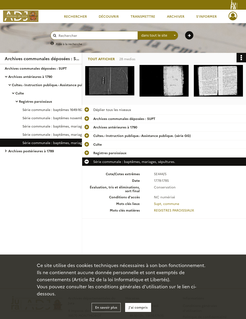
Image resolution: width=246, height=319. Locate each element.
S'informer (206, 16)
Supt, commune (166, 203)
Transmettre (143, 16)
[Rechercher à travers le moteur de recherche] (97, 35)
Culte (19, 93)
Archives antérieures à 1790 (30, 76)
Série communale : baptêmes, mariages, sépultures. (63, 126)
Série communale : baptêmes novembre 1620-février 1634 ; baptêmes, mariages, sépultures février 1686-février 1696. (69, 117)
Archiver (175, 16)
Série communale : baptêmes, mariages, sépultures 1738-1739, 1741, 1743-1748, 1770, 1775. (69, 134)
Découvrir (109, 16)
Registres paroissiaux (35, 101)
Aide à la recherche (69, 44)
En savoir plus (106, 307)
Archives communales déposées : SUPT (36, 68)
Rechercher (75, 16)
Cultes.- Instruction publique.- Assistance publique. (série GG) (59, 84)
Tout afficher (101, 59)
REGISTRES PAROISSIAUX (174, 210)
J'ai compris (138, 307)
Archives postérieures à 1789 (31, 151)
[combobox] (158, 35)
